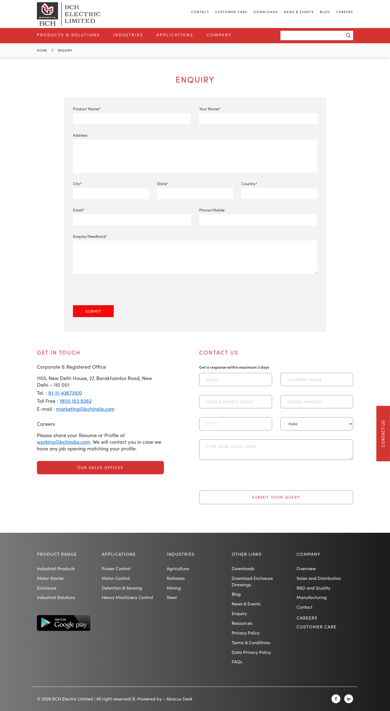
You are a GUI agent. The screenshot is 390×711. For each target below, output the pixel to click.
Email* (132, 215)
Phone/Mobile (258, 215)
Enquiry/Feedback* (195, 254)
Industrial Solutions (56, 597)
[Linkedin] (348, 698)
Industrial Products (56, 568)
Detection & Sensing (122, 588)
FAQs (237, 661)
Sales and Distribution (319, 578)
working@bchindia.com (63, 442)
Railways (176, 578)
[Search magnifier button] (348, 35)
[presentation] (115, 294)
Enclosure (46, 588)
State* (195, 188)
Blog (325, 12)
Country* (279, 188)
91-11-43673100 (65, 392)
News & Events (299, 12)
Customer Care (231, 12)
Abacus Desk (179, 699)
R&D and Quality (313, 588)
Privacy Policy (246, 633)
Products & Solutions (68, 34)
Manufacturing (312, 597)
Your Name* (258, 113)
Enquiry (65, 50)
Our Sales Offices (100, 467)
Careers (344, 12)
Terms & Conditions (251, 642)
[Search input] (314, 35)
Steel (172, 597)
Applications (174, 34)
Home (42, 50)
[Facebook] (335, 698)
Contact (200, 12)
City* (111, 188)
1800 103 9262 (76, 400)
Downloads (266, 12)
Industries (128, 34)
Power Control (116, 568)
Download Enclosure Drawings (252, 581)
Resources (242, 623)
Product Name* (132, 113)
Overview (306, 568)
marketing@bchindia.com (85, 409)
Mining (174, 588)
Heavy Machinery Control (127, 597)
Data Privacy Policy (251, 652)
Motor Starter (50, 578)
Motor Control (116, 578)
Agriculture (178, 568)
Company (219, 34)
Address (195, 145)
